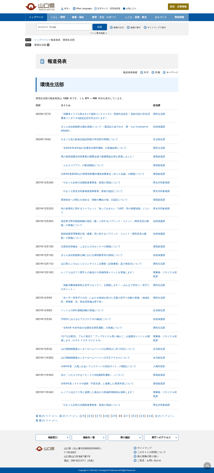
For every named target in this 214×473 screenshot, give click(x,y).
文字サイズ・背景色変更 (108, 8)
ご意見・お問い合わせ (149, 460)
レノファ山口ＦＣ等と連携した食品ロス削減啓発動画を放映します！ (98, 392)
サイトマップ (144, 448)
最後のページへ (47, 420)
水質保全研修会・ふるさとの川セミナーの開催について (90, 246)
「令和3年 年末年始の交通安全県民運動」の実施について (91, 327)
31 (127, 415)
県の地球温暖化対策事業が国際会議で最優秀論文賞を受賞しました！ (98, 156)
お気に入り (131, 8)
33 (143, 415)
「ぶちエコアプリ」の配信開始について (82, 165)
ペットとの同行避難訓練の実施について (82, 310)
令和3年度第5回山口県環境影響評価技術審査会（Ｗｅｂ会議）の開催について (102, 174)
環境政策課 (159, 156)
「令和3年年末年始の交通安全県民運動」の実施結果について (93, 148)
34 (150, 415)
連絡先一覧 (89, 437)
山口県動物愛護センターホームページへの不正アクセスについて (95, 357)
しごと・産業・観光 (136, 17)
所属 (157, 72)
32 (135, 415)
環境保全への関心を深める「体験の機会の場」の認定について (94, 199)
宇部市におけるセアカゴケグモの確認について (86, 319)
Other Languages (84, 8)
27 (99, 415)
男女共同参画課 (161, 182)
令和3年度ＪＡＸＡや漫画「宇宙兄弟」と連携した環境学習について (97, 383)
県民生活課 (159, 114)
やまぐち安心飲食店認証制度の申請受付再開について (89, 139)
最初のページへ (47, 415)
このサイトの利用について (151, 452)
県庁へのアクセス (161, 437)
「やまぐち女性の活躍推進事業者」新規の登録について (90, 182)
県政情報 (179, 17)
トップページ (36, 17)
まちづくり (161, 17)
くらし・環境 (58, 17)
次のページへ (164, 415)
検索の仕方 (119, 27)
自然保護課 (159, 126)
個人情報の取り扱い (148, 456)
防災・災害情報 (178, 6)
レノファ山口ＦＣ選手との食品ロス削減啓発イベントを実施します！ (98, 272)
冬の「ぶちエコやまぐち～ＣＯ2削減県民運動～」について (92, 375)
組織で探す (135, 27)
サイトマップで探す (156, 27)
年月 (146, 72)
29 (114, 415)
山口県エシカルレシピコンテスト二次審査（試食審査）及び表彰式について (101, 263)
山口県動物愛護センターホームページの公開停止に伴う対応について (98, 349)
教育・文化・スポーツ (104, 17)
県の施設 (125, 437)
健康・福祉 (78, 17)
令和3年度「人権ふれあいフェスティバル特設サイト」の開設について (98, 366)
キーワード (172, 72)
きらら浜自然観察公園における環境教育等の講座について (92, 255)
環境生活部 (40, 44)
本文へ (67, 8)
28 (106, 415)
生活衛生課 (159, 139)
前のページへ (69, 415)
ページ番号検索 (97, 33)
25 (83, 415)
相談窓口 (53, 437)
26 (91, 415)
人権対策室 (159, 366)
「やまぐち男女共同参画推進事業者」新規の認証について (92, 191)
